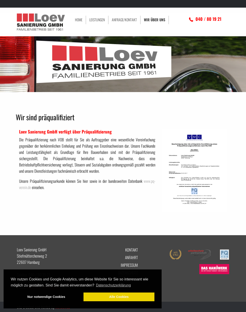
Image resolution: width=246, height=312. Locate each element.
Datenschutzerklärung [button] (113, 285)
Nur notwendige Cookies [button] (46, 297)
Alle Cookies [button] (119, 297)
